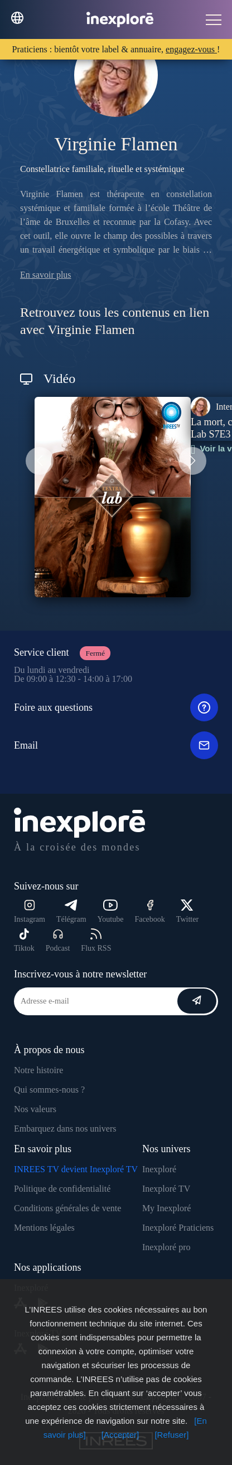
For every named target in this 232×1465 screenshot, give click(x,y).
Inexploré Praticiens (178, 1227)
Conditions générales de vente (67, 1208)
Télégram (71, 911)
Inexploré (159, 1169)
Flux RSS (96, 940)
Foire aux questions (116, 707)
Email (116, 745)
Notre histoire (38, 1070)
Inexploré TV (166, 1188)
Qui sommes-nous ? (49, 1089)
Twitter (187, 911)
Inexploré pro (166, 1247)
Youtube (111, 911)
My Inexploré (166, 1208)
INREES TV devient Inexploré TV (76, 1169)
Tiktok (24, 940)
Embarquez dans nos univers (65, 1128)
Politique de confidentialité (62, 1188)
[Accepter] (120, 1434)
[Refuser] (171, 1434)
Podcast (58, 940)
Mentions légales (44, 1227)
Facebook (149, 911)
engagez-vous (191, 49)
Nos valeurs (35, 1109)
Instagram (29, 911)
